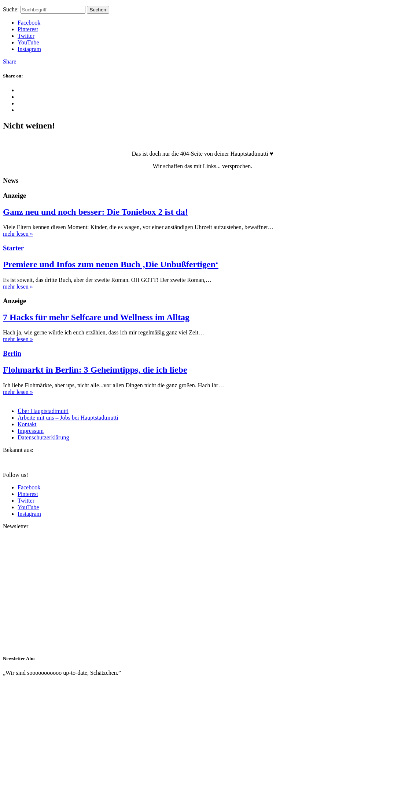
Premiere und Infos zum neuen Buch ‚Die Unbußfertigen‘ (110, 264)
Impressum (31, 431)
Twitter (26, 36)
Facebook (29, 22)
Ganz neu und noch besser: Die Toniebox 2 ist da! (95, 212)
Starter (13, 248)
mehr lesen (18, 234)
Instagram (29, 49)
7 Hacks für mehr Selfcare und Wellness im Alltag (96, 317)
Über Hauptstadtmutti (43, 411)
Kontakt (27, 424)
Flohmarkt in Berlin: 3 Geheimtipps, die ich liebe (95, 369)
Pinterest (28, 29)
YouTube (28, 42)
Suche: (11, 9)
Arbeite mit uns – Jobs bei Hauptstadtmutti (68, 417)
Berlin (12, 353)
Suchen (98, 9)
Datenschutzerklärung (43, 437)
